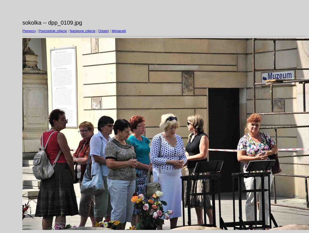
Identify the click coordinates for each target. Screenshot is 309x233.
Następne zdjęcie (82, 31)
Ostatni (103, 31)
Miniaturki (119, 31)
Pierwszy (29, 31)
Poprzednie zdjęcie (53, 31)
